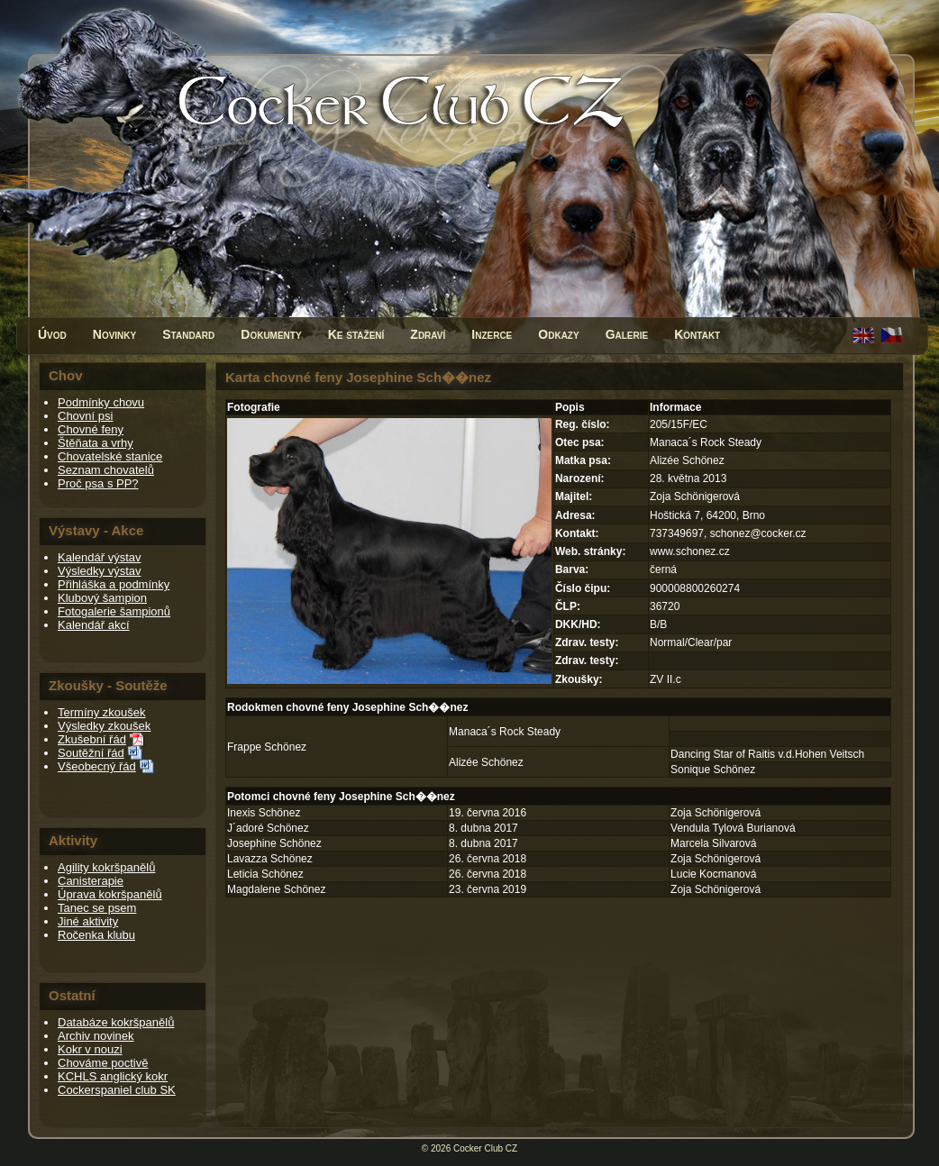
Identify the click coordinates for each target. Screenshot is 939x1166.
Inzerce (491, 334)
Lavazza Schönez (270, 858)
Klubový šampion (102, 598)
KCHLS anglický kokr (113, 1076)
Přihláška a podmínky (113, 584)
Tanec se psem (97, 908)
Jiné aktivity (88, 921)
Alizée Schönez (486, 762)
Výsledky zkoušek (104, 726)
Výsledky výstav (99, 571)
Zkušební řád (92, 739)
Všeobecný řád (97, 766)
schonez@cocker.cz (758, 533)
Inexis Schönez (263, 812)
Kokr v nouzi (90, 1049)
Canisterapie (90, 881)
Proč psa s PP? (98, 483)
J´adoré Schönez (268, 828)
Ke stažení (356, 334)
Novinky (114, 334)
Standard (188, 334)
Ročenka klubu (96, 935)
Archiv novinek (96, 1036)
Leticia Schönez (265, 874)
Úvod (52, 334)
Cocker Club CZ (485, 1148)
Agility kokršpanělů (106, 867)
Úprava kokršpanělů (110, 894)
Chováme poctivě (103, 1063)
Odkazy (558, 334)
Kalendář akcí (94, 625)
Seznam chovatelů (106, 470)
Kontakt (697, 334)
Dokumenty (271, 334)
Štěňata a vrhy (95, 443)
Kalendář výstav (99, 557)
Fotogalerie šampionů (114, 611)
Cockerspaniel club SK (117, 1090)
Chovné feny (90, 429)
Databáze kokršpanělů (116, 1022)
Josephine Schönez (274, 843)
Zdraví (427, 334)
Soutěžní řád (91, 753)
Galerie (627, 334)
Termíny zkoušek (102, 712)
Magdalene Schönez (276, 889)
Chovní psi (85, 416)
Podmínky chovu (101, 402)
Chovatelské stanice (110, 456)
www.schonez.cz (690, 551)
